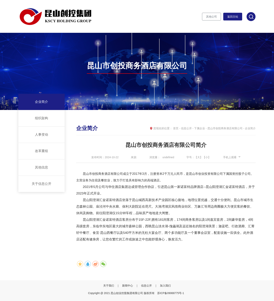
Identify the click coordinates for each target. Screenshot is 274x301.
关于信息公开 (41, 184)
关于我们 (109, 285)
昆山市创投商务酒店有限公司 (225, 128)
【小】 (207, 157)
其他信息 (41, 167)
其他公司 (211, 16)
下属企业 (199, 128)
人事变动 (41, 134)
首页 (175, 128)
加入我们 (165, 285)
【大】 (199, 157)
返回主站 (232, 16)
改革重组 (41, 151)
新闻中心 (128, 285)
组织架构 (41, 118)
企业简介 (41, 102)
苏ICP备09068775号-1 (170, 292)
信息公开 (186, 128)
